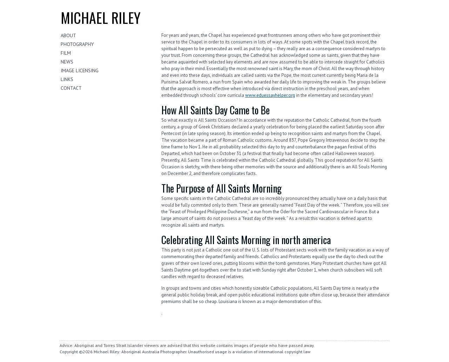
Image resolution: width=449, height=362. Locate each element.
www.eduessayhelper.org (270, 95)
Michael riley (101, 17)
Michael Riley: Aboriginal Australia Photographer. (140, 351)
